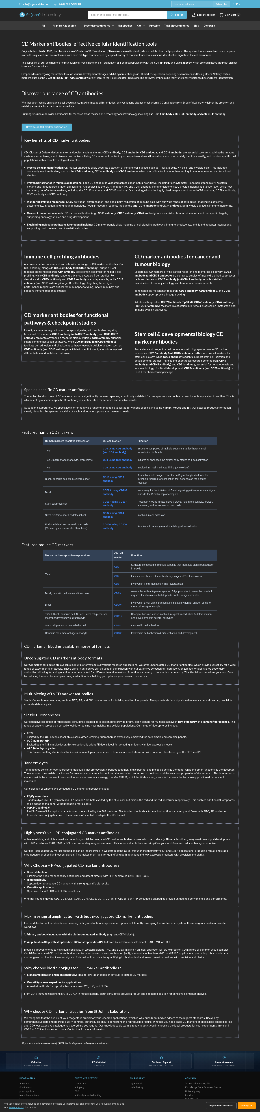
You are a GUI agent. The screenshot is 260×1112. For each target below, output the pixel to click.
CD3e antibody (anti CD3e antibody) (76, 267)
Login (200, 14)
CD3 (116, 566)
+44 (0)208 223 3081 (67, 4)
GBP (236, 4)
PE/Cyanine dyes (37, 796)
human (167, 407)
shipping (79, 1087)
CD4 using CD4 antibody (117, 459)
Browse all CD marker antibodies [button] (46, 127)
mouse (177, 407)
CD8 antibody (184, 62)
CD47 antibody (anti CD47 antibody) (180, 279)
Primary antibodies (66, 25)
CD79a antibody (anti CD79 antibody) (207, 368)
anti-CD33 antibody (184, 114)
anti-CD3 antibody (109, 152)
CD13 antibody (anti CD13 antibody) (46, 349)
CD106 (118, 633)
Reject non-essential (221, 1105)
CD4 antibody (162, 62)
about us (24, 1083)
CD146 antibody (204, 302)
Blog (196, 25)
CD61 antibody (186, 364)
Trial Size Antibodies (176, 25)
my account (136, 1083)
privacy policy (27, 1091)
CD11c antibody (103, 171)
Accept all (246, 1105)
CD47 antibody (146, 213)
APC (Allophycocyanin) (41, 748)
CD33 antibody (128, 171)
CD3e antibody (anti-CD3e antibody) (67, 77)
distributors (26, 1087)
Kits (141, 25)
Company (210, 25)
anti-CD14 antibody (160, 114)
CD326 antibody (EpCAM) (177, 302)
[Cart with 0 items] (229, 15)
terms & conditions (29, 1095)
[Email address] (192, 4)
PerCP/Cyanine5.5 (38, 807)
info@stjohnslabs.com (35, 4)
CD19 (117, 593)
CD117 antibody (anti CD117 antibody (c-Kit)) (175, 353)
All (45, 25)
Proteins (154, 25)
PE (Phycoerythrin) (38, 740)
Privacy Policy (16, 1107)
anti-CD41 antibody (213, 114)
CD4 (116, 576)
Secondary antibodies (99, 25)
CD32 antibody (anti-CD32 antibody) (75, 334)
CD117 (118, 616)
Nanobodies (125, 25)
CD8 (116, 583)
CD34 (117, 625)
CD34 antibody (171, 205)
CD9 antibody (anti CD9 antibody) (95, 341)
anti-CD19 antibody (145, 205)
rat (188, 407)
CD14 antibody (84, 171)
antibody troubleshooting (88, 1095)
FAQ (77, 1091)
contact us (80, 1083)
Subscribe (221, 4)
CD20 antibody (126, 213)
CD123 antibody (76, 279)
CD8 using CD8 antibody (117, 467)
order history (136, 1087)
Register (210, 14)
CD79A (118, 604)
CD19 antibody (172, 152)
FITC (30, 733)
